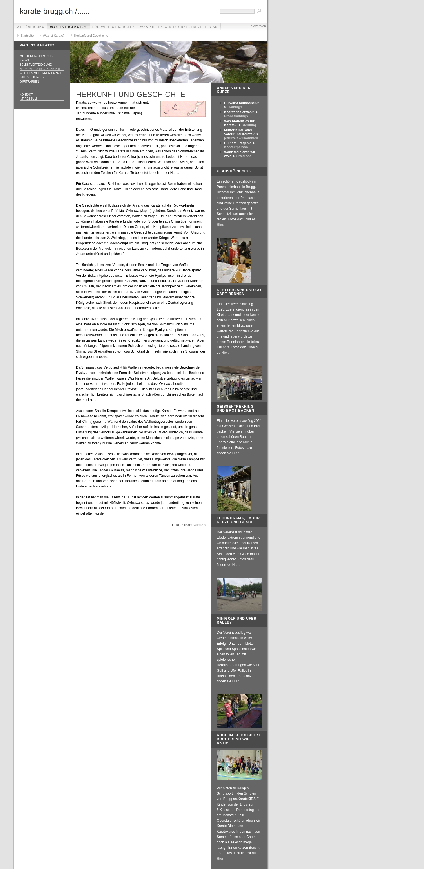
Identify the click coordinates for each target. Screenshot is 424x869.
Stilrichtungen (32, 77)
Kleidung (249, 125)
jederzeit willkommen (241, 138)
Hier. (220, 225)
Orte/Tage (243, 156)
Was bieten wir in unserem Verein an (179, 26)
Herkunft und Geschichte (91, 35)
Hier (235, 565)
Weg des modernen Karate (41, 73)
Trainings (234, 107)
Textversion (257, 26)
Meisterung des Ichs (36, 56)
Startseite (27, 35)
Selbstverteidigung (36, 64)
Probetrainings (236, 116)
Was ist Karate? (68, 27)
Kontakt (26, 94)
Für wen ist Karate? (113, 26)
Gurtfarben (29, 81)
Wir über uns (30, 26)
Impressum (28, 98)
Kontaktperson (236, 147)
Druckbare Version (191, 525)
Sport (24, 60)
